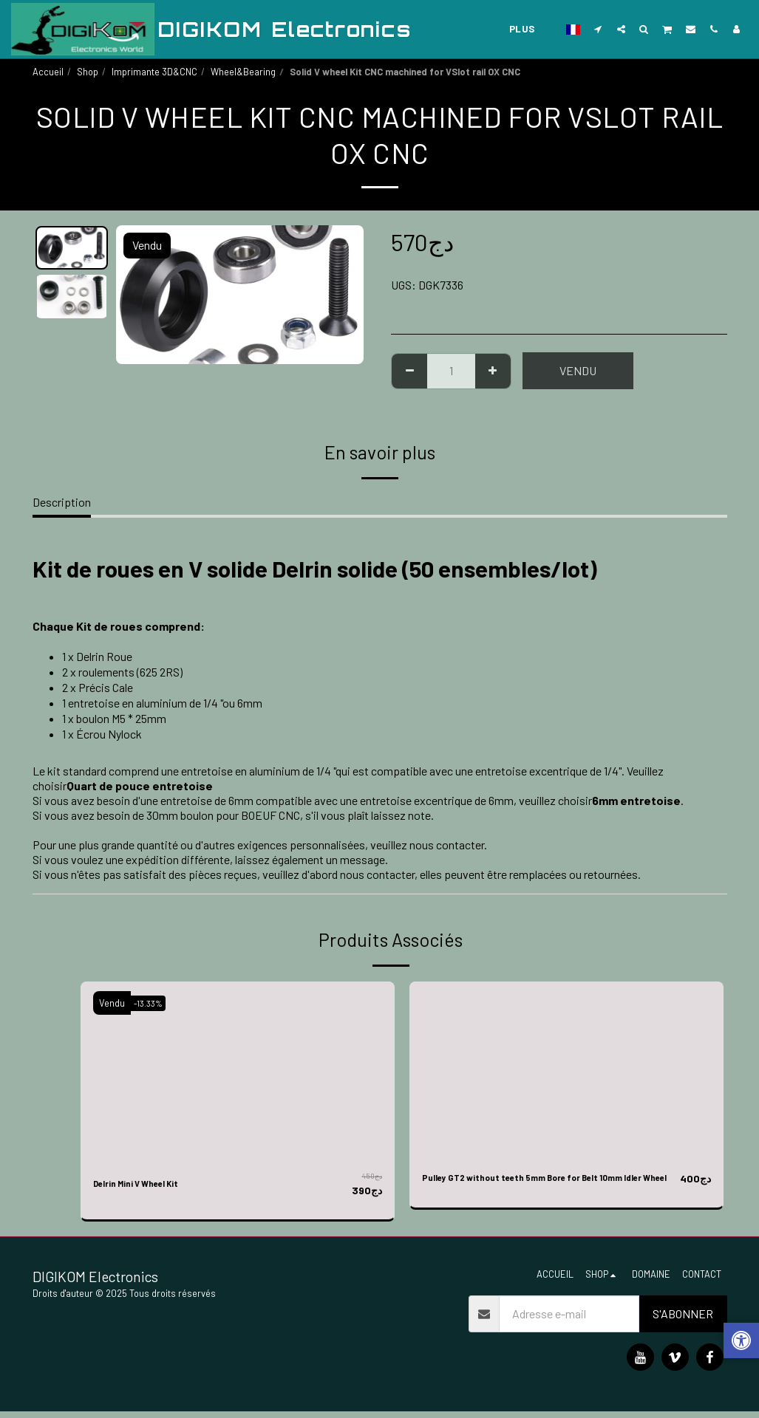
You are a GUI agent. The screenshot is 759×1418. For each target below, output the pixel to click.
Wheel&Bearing (243, 72)
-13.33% (153, 1003)
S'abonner (683, 1320)
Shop (87, 72)
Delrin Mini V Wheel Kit (152, 1184)
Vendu (577, 370)
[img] (237, 1070)
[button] (598, 29)
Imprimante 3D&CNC (154, 72)
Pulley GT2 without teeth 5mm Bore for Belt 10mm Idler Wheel (541, 1187)
